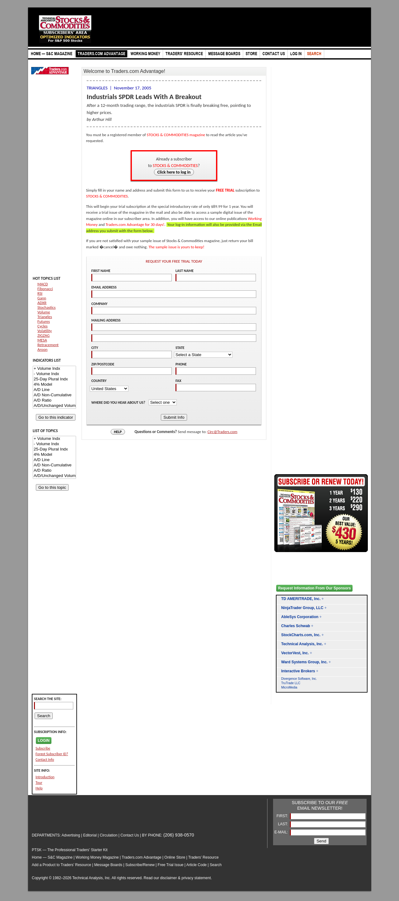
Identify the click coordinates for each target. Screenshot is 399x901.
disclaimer (168, 878)
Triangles (44, 316)
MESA (42, 340)
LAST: (283, 824)
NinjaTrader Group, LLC (302, 608)
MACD (42, 284)
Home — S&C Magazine (52, 857)
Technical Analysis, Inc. (302, 644)
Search (216, 865)
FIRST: (282, 816)
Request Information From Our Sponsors (314, 588)
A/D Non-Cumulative (54, 395)
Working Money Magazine (97, 857)
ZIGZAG (43, 335)
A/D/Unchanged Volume (54, 405)
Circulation (109, 835)
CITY (94, 348)
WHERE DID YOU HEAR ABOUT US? (118, 402)
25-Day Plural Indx (54, 379)
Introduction (45, 777)
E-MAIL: (281, 832)
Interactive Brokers (298, 671)
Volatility (44, 330)
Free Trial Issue (171, 865)
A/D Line (54, 390)
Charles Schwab (295, 626)
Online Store (174, 857)
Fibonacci (45, 288)
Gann (41, 298)
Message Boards (108, 865)
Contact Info (45, 759)
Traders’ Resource (203, 857)
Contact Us (129, 835)
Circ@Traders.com (222, 431)
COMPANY (99, 304)
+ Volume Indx (54, 368)
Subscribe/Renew (140, 865)
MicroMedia (289, 687)
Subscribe (43, 748)
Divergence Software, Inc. (299, 678)
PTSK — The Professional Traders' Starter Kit (70, 850)
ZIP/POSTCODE (102, 364)
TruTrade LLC (290, 683)
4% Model (54, 384)
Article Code (196, 865)
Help (39, 788)
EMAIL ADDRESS (104, 287)
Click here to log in (174, 172)
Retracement (48, 344)
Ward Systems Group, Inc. (304, 662)
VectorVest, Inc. (295, 653)
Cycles (42, 326)
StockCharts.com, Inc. (300, 635)
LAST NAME (184, 271)
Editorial (90, 835)
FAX (178, 381)
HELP (118, 432)
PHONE (181, 364)
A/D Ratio (54, 400)
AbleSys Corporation (299, 617)
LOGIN (44, 740)
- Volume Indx (54, 374)
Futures (43, 321)
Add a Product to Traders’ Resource (61, 865)
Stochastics (46, 307)
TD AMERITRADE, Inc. (300, 599)
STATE (180, 348)
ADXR (41, 302)
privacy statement (196, 878)
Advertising (71, 835)
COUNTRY (99, 381)
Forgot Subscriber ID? (52, 754)
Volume (43, 312)
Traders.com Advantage (142, 857)
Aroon (42, 349)
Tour (39, 782)
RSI (39, 293)
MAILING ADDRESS (106, 320)
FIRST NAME (100, 271)
